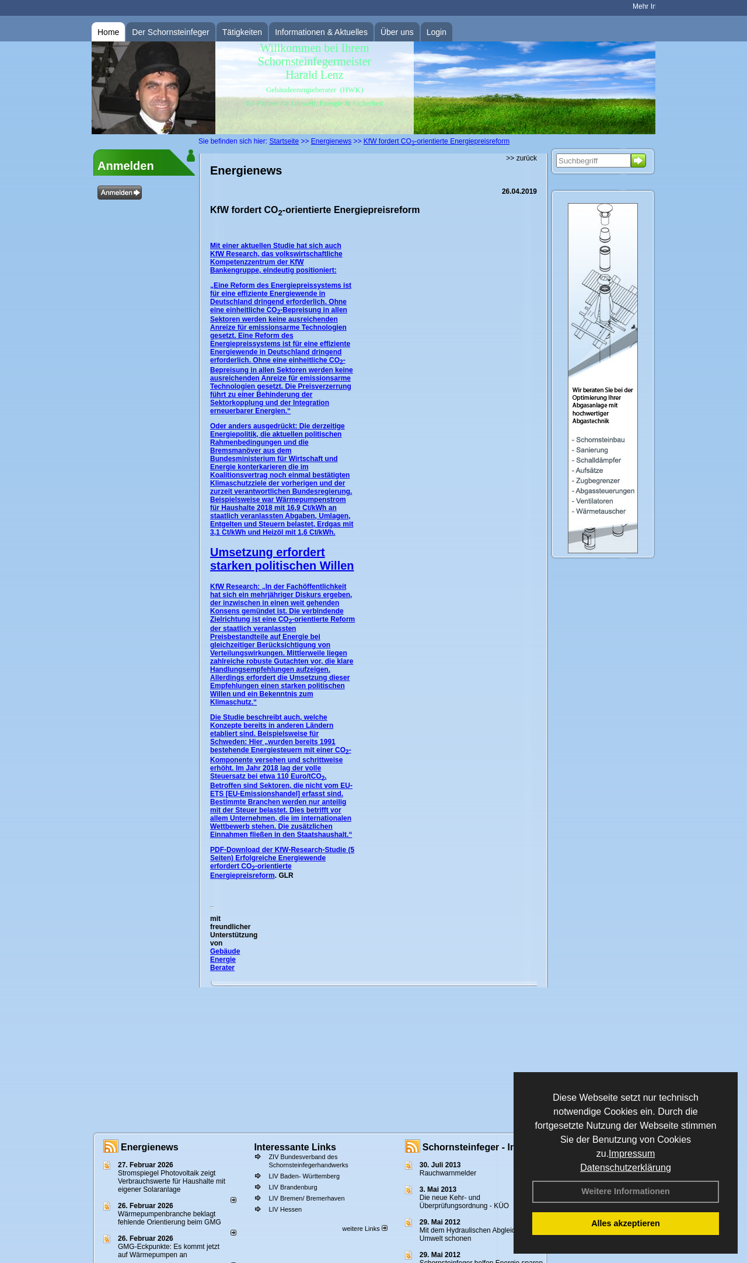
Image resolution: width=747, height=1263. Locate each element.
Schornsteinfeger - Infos (476, 1147)
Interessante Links (295, 1147)
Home (108, 32)
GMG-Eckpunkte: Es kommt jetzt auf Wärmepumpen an (168, 1251)
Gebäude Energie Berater (225, 959)
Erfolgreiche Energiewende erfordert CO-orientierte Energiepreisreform (268, 867)
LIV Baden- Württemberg (304, 1176)
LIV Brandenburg (292, 1187)
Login (436, 32)
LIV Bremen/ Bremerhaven (306, 1198)
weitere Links (364, 1228)
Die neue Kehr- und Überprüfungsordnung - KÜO (464, 1202)
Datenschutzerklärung (625, 1168)
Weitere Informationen (625, 1191)
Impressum (632, 1154)
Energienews (150, 1147)
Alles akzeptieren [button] (625, 1223)
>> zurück (521, 158)
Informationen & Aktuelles (321, 32)
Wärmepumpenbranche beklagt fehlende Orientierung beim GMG (169, 1218)
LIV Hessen (285, 1209)
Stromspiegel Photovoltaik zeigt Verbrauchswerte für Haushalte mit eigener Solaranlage (171, 1181)
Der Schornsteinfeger (170, 32)
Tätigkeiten (242, 32)
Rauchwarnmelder (448, 1173)
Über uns (397, 32)
